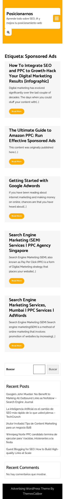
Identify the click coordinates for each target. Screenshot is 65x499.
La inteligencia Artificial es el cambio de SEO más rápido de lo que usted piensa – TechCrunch (30, 412)
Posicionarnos (19, 14)
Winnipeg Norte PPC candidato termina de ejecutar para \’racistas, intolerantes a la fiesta (31, 438)
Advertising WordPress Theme (31, 488)
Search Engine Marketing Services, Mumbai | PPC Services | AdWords (31, 307)
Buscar (10, 369)
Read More (18, 112)
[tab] (56, 18)
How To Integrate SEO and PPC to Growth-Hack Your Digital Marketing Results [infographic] (32, 73)
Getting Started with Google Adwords (28, 183)
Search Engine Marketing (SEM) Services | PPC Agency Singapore (30, 242)
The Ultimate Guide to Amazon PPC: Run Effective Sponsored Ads (32, 136)
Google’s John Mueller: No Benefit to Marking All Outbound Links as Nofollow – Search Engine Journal (31, 398)
